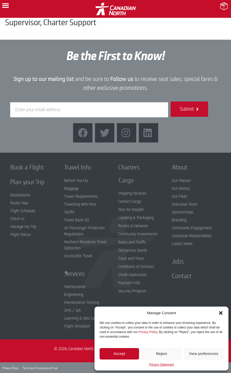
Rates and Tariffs (132, 242)
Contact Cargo (129, 201)
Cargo (122, 180)
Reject (161, 353)
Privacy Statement (161, 364)
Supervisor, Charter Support (50, 22)
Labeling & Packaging (136, 217)
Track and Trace (131, 258)
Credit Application (132, 274)
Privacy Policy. (148, 332)
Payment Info (129, 282)
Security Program (132, 291)
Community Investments (137, 234)
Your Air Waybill (131, 209)
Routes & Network (133, 225)
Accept (119, 353)
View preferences (204, 353)
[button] (220, 312)
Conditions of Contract (136, 266)
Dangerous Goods (132, 250)
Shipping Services (132, 193)
